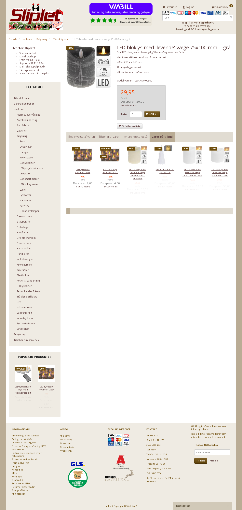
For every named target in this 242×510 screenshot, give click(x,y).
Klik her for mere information (133, 71)
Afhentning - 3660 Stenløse (25, 434)
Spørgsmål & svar (21, 489)
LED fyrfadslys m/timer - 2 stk (46, 387)
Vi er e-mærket (28, 52)
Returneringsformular (23, 486)
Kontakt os (17, 468)
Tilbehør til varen (109, 136)
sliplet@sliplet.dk (35, 66)
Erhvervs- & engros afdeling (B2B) (29, 445)
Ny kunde (17, 475)
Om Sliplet (17, 479)
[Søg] (231, 17)
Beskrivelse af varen (81, 136)
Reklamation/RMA (21, 482)
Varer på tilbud (162, 136)
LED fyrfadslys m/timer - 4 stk (110, 170)
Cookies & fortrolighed (24, 441)
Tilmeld (200, 460)
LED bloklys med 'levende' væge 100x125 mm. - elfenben (137, 173)
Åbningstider (18, 492)
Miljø (14, 472)
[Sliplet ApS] (36, 15)
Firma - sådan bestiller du (25, 458)
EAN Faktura (18, 448)
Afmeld (214, 460)
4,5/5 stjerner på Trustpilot (34, 72)
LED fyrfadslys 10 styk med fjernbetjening (23, 388)
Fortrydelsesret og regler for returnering (27, 454)
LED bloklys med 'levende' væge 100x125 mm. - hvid (192, 171)
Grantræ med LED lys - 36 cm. (165, 170)
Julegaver (16, 465)
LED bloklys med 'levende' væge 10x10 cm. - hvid (219, 171)
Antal (124, 113)
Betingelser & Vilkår (22, 438)
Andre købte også (136, 136)
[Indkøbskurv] (222, 6)
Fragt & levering (20, 461)
